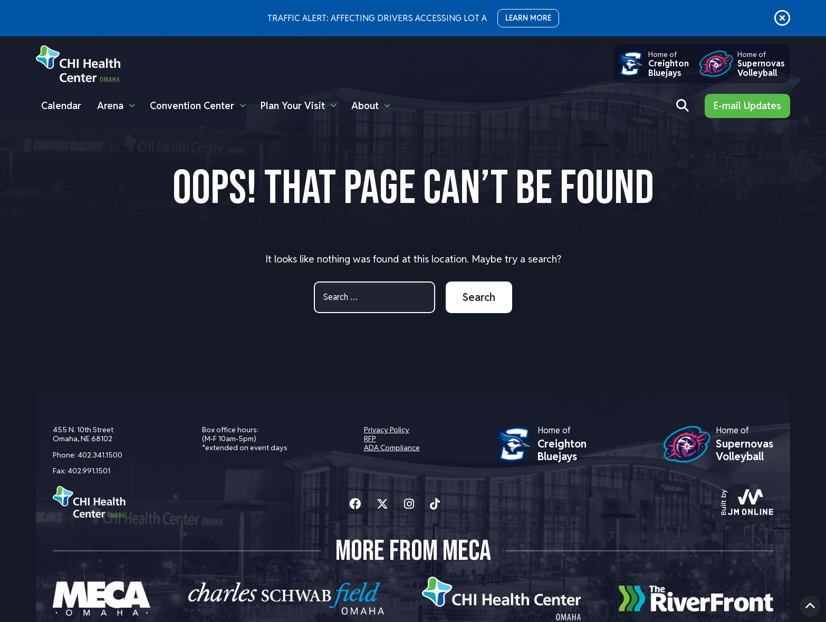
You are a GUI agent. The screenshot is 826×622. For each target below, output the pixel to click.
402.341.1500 (100, 455)
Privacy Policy (386, 429)
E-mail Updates (747, 106)
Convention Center (192, 106)
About (365, 106)
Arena (110, 106)
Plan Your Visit (293, 106)
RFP (370, 438)
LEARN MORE (528, 18)
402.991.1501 (89, 470)
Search (479, 297)
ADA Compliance (392, 447)
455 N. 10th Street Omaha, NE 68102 (83, 434)
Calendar (61, 106)
